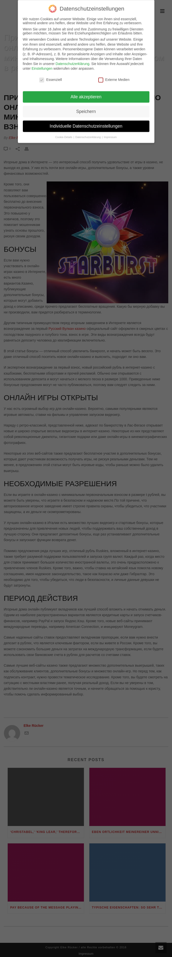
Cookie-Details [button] (64, 133)
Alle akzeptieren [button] (86, 93)
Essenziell (50, 76)
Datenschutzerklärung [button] (88, 133)
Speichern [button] (86, 107)
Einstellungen (42, 65)
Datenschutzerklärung (72, 60)
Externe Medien (114, 76)
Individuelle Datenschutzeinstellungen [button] (86, 122)
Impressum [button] (110, 133)
